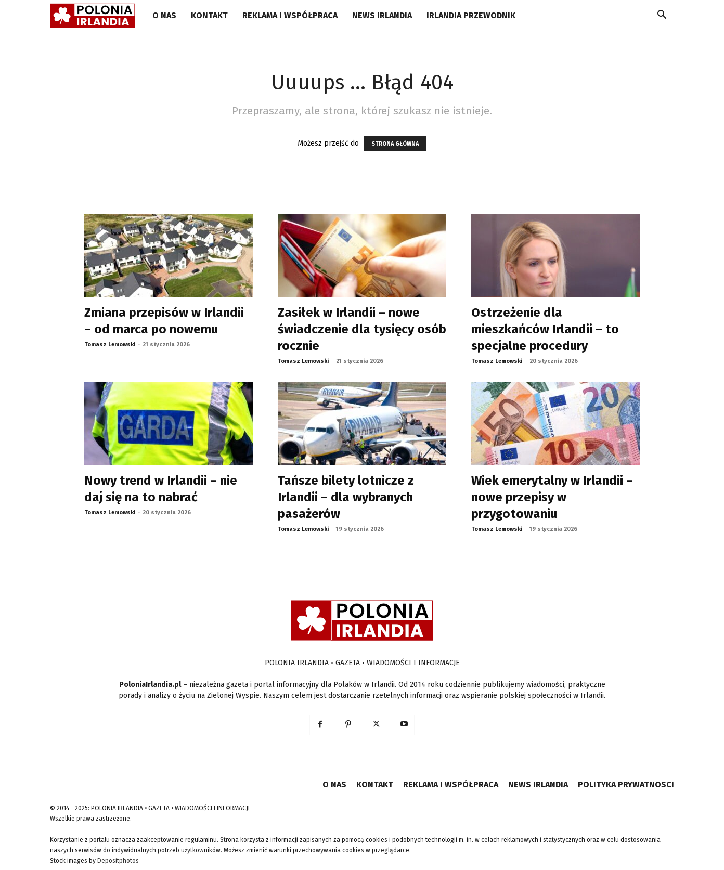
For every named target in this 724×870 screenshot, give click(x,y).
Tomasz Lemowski (109, 344)
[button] (661, 16)
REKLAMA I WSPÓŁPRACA (290, 15)
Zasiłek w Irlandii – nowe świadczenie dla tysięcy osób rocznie (362, 329)
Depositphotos (118, 860)
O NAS (164, 15)
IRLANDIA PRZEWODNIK (470, 15)
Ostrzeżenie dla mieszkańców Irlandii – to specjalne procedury (545, 329)
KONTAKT (209, 15)
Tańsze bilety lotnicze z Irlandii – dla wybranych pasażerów (346, 497)
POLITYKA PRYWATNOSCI (626, 784)
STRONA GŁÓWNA (395, 143)
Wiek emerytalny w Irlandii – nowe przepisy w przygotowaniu (552, 497)
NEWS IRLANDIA (382, 15)
